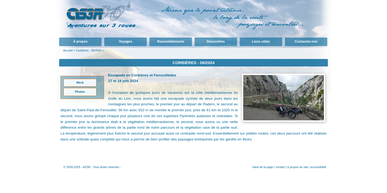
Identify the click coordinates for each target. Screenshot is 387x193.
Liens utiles (261, 41)
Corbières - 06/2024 (89, 50)
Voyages (125, 41)
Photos (80, 91)
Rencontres (216, 41)
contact (280, 167)
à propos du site (297, 167)
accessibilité (318, 167)
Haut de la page (262, 167)
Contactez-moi (306, 41)
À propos (80, 41)
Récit (80, 82)
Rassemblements (170, 41)
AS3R (86, 167)
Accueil (68, 50)
